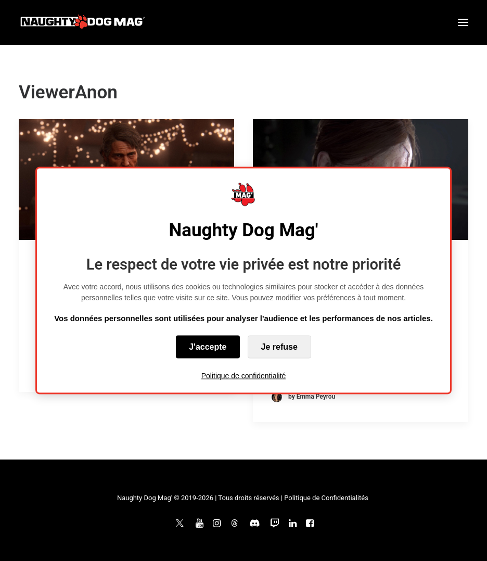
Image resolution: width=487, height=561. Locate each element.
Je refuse (279, 346)
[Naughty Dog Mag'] (83, 22)
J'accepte (207, 346)
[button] (463, 22)
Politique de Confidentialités (326, 498)
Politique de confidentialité (243, 375)
